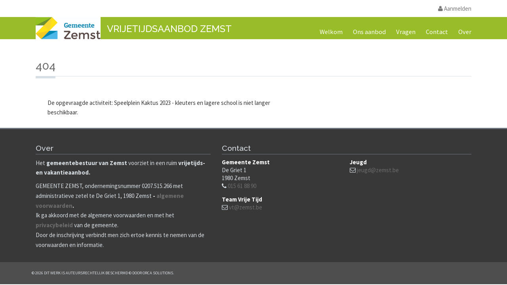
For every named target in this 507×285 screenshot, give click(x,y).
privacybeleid (54, 225)
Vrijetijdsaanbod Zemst (169, 28)
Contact (437, 32)
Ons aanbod (369, 32)
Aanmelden (454, 8)
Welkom (331, 32)
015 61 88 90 (242, 186)
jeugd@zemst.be (378, 170)
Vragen (406, 32)
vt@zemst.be (245, 207)
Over (464, 32)
